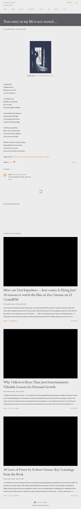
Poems (13, 9)
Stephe (10, 174)
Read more (74, 321)
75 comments (13, 321)
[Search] (69, 2)
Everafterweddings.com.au (45, 75)
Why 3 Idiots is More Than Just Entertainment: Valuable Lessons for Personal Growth (36, 384)
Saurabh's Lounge (9, 2)
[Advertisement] (40, 218)
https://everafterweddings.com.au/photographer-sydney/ (31, 157)
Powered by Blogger (40, 502)
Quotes (41, 9)
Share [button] (74, 162)
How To (57, 9)
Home (5, 9)
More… (65, 9)
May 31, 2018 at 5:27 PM (19, 174)
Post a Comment (14, 408)
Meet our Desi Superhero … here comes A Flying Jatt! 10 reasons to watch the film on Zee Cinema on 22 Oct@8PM (39, 295)
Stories (21, 9)
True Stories (31, 9)
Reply (10, 179)
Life (49, 9)
